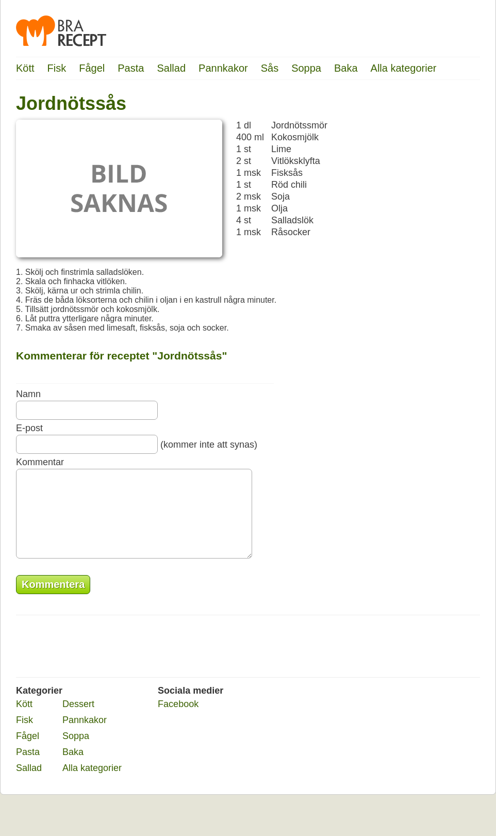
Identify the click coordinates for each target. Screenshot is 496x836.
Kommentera (53, 599)
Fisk (57, 68)
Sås (269, 68)
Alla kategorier (404, 68)
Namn (28, 394)
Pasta (131, 68)
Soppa (306, 68)
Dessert (78, 719)
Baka (346, 68)
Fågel (92, 68)
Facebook (178, 719)
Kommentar (40, 462)
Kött (25, 68)
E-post (29, 428)
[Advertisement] (439, 250)
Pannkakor (223, 68)
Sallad (171, 68)
